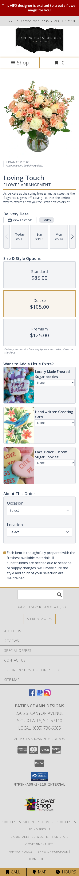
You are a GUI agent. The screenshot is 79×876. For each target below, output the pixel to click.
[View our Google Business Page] (39, 694)
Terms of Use (40, 859)
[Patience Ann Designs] (40, 51)
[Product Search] (40, 594)
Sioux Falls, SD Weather (31, 837)
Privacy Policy (20, 851)
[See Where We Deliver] (40, 619)
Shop (20, 62)
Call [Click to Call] (13, 872)
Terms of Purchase (52, 851)
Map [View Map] (40, 872)
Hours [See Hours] (66, 872)
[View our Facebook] (32, 694)
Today (46, 220)
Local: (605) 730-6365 (39, 728)
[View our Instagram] (47, 694)
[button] (39, 776)
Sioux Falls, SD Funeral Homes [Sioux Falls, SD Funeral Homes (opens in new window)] (27, 822)
